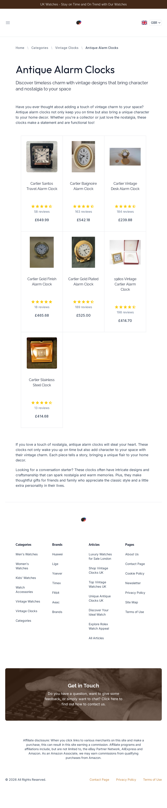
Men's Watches (27, 554)
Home (20, 48)
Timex (56, 583)
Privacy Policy (135, 592)
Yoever (57, 573)
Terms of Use (134, 612)
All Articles (96, 638)
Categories (39, 48)
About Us (132, 554)
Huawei (57, 554)
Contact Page (135, 564)
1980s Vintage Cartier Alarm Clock (125, 284)
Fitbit (55, 592)
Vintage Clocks (66, 48)
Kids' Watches (26, 578)
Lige (55, 564)
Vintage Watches (28, 601)
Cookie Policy (134, 573)
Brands (57, 612)
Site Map (131, 602)
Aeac (56, 602)
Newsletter (133, 583)
